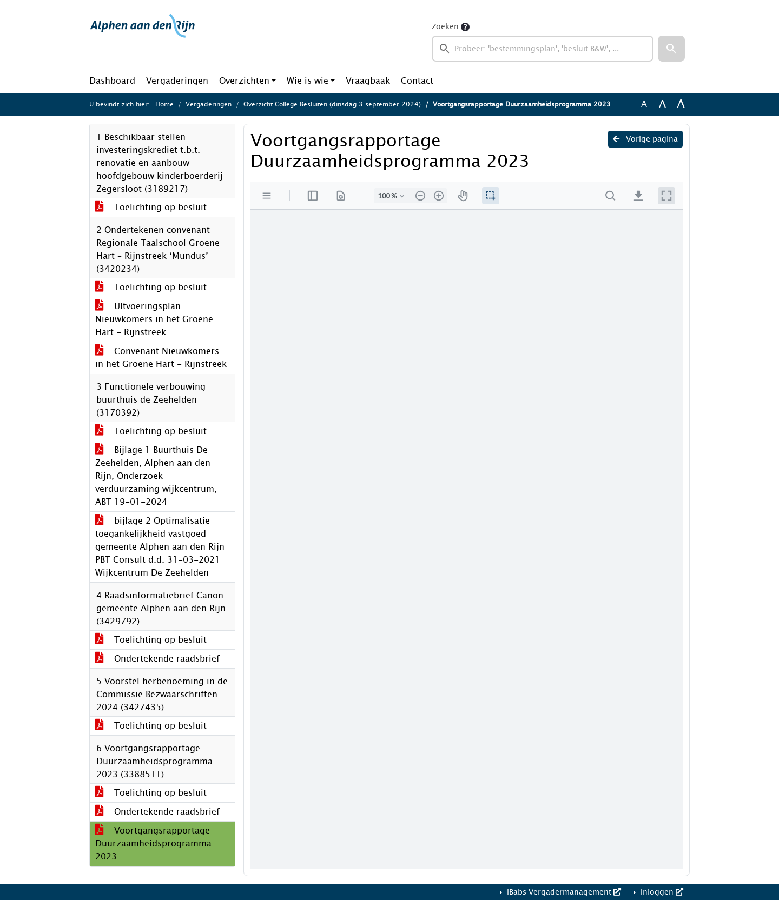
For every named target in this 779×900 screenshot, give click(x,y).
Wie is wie (307, 81)
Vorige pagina (645, 139)
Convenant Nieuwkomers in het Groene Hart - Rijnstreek (161, 357)
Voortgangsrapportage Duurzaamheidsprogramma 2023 (153, 843)
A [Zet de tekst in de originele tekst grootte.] (644, 104)
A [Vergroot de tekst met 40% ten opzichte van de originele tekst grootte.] (681, 104)
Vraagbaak (368, 81)
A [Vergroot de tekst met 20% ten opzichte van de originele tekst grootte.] (662, 104)
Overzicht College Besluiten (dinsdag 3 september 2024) (332, 104)
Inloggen (660, 892)
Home (164, 104)
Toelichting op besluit (151, 207)
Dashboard (112, 81)
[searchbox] (542, 49)
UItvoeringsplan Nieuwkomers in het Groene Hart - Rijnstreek (154, 319)
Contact (417, 81)
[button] (671, 49)
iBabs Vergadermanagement (563, 892)
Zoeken (445, 26)
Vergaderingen (177, 81)
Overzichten (244, 81)
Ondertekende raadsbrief (157, 658)
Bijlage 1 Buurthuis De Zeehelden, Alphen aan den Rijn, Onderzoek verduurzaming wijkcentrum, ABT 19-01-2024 (156, 476)
